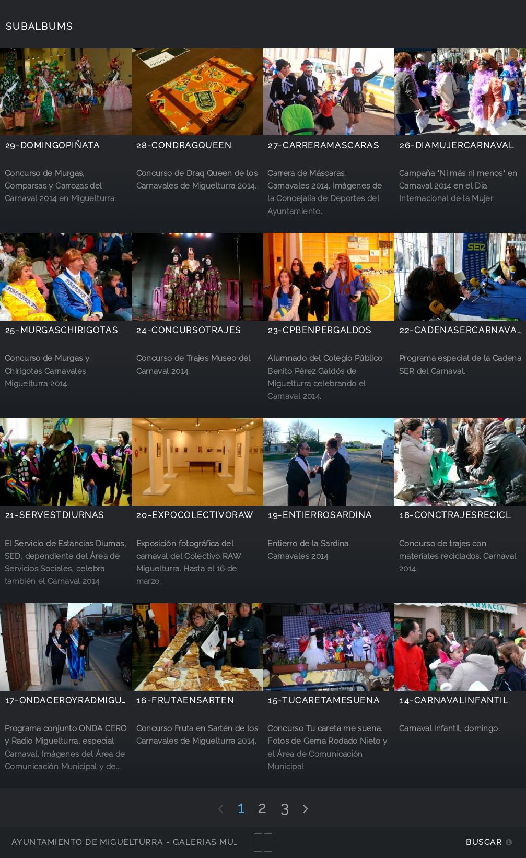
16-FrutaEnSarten (185, 701)
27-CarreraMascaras (323, 145)
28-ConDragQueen (183, 145)
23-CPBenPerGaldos (319, 330)
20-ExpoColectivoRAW (195, 515)
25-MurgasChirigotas (62, 330)
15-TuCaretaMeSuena (324, 701)
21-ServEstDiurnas (54, 515)
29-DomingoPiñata (52, 145)
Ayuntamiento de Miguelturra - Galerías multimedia (143, 842)
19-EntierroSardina (320, 515)
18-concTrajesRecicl (455, 515)
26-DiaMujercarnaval (457, 145)
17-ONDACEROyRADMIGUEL (69, 701)
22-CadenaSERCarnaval (461, 330)
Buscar (484, 842)
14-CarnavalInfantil (454, 701)
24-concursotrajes (188, 330)
